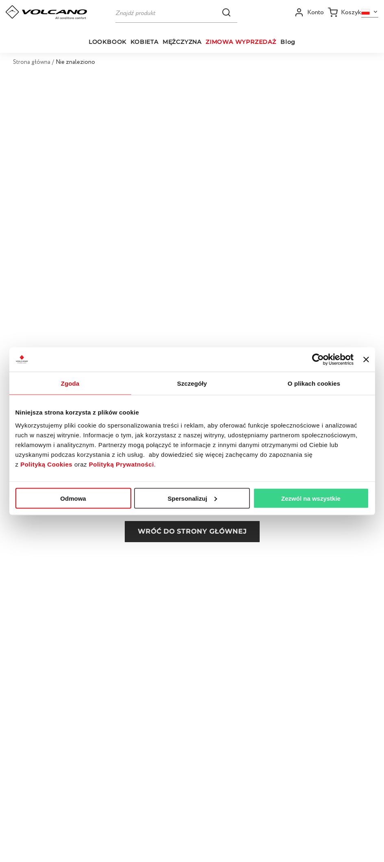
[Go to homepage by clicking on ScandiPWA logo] (46, 12)
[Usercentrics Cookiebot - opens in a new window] (318, 359)
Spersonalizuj (192, 498)
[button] (226, 12)
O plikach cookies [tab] (314, 383)
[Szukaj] (176, 12)
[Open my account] (309, 12)
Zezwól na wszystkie (311, 498)
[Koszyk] (344, 12)
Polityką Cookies (46, 463)
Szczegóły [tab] (192, 383)
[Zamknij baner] (366, 359)
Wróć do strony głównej (192, 531)
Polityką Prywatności (121, 463)
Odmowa (73, 498)
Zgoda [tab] (70, 383)
